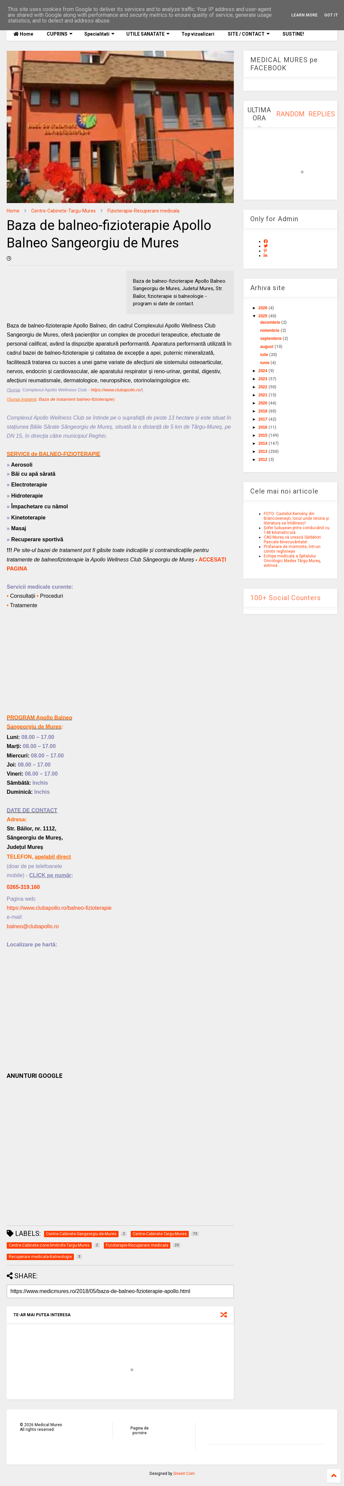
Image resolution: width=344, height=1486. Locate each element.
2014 (262, 443)
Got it (331, 15)
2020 (262, 403)
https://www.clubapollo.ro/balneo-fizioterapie (59, 908)
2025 (262, 316)
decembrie (270, 322)
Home (23, 34)
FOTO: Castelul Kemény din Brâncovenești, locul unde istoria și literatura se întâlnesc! (296, 518)
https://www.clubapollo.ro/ (116, 389)
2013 (262, 451)
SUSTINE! (293, 34)
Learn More (304, 15)
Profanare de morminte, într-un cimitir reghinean (292, 549)
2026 (262, 308)
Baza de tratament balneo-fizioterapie (76, 399)
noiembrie (269, 330)
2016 (262, 427)
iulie (264, 354)
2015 (262, 435)
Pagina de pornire (139, 1430)
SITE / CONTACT (249, 34)
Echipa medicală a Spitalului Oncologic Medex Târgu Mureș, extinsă (292, 561)
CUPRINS (60, 34)
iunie (264, 362)
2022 (262, 387)
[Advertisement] (120, 666)
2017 (262, 419)
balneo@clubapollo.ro (33, 926)
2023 (262, 379)
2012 (262, 459)
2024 (262, 370)
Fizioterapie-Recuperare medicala (143, 210)
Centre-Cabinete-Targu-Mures (63, 210)
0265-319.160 (23, 887)
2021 (262, 395)
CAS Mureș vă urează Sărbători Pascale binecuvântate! (292, 539)
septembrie (271, 338)
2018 (262, 411)
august (266, 346)
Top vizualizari (197, 34)
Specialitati (99, 34)
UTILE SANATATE (148, 34)
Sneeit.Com (184, 1473)
